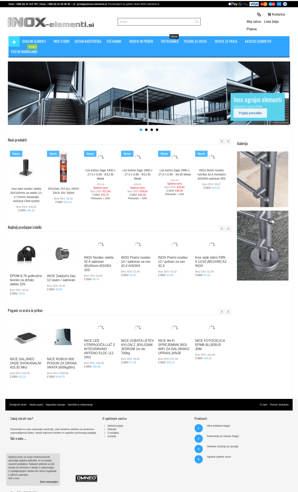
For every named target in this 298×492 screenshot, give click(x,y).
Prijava (283, 22)
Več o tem (13, 478)
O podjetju (92, 426)
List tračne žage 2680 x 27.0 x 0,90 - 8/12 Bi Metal (138, 167)
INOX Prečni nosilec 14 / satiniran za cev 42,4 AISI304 (136, 255)
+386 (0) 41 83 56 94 (59, 4)
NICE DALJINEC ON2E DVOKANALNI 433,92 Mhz (26, 356)
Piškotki (91, 422)
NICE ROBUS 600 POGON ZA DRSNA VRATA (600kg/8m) (62, 356)
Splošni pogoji (94, 419)
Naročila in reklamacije (80, 397)
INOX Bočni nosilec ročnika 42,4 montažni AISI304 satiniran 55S (212, 167)
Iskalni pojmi (37, 397)
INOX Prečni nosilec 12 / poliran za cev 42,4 (173, 255)
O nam (263, 397)
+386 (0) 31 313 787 (27, 4)
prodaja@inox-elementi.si (93, 4)
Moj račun (250, 22)
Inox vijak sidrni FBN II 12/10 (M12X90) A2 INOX (211, 255)
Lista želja (268, 22)
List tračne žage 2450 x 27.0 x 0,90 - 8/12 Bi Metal (101, 167)
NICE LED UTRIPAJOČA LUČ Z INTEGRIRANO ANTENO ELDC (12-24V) (100, 342)
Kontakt (91, 429)
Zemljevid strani (18, 397)
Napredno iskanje (56, 397)
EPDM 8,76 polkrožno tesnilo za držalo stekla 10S (27, 273)
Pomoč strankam (278, 397)
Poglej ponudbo (250, 106)
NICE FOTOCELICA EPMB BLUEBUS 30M (211, 338)
